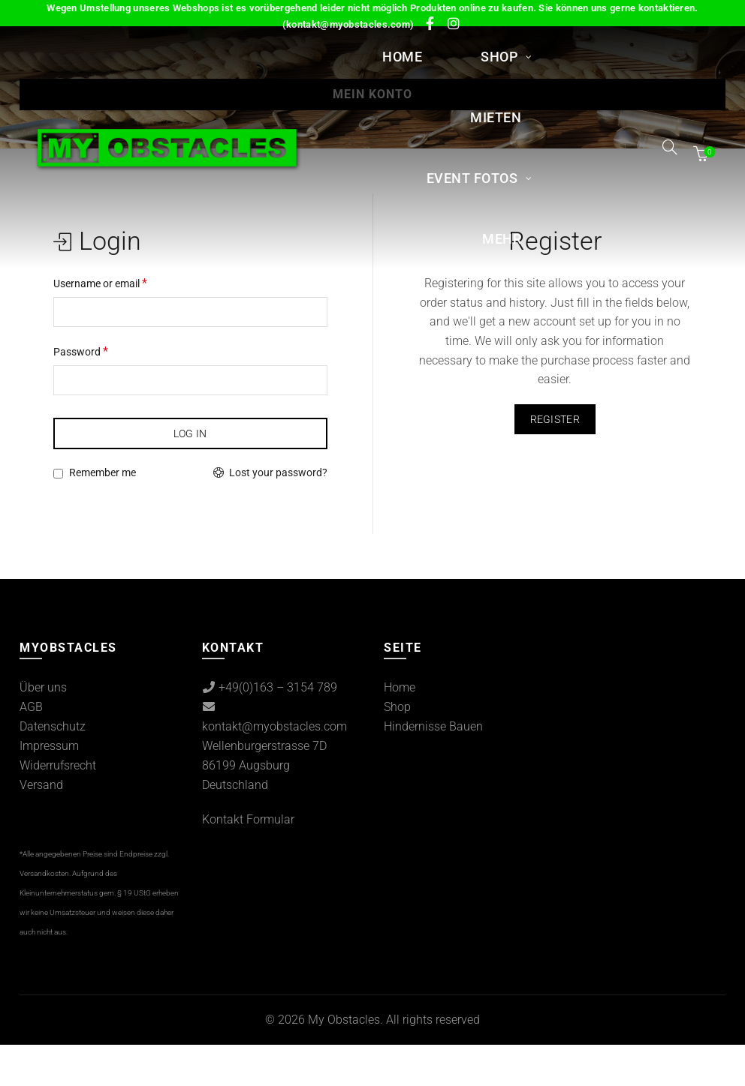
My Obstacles (344, 1019)
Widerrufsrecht (58, 765)
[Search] (670, 147)
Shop (499, 56)
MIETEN (495, 117)
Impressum (49, 746)
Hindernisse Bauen (433, 726)
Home (402, 56)
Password (80, 351)
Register (555, 419)
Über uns (43, 687)
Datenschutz (53, 726)
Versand (41, 785)
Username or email (100, 283)
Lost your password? (278, 472)
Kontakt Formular (248, 819)
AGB (31, 707)
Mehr (501, 239)
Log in (190, 434)
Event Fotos (472, 178)
